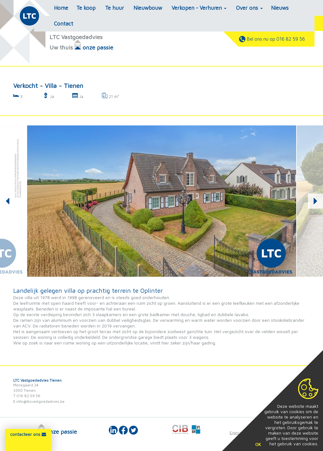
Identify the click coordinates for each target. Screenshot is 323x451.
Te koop (86, 8)
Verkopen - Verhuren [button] (199, 8)
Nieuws (280, 8)
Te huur (114, 8)
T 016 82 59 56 (26, 396)
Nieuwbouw (147, 8)
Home (61, 8)
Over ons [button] (249, 8)
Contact (63, 23)
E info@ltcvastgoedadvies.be (39, 401)
